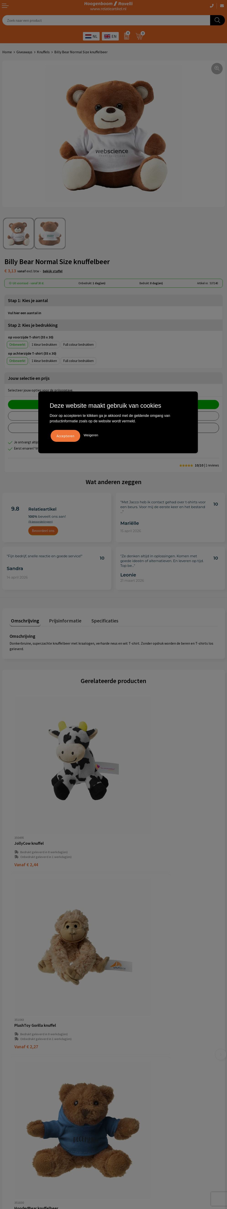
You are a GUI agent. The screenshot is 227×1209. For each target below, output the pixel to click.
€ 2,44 (26, 820)
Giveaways (24, 52)
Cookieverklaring (15, 1084)
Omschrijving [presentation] (24, 619)
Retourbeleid (126, 1041)
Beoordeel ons (43, 530)
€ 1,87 (26, 961)
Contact (122, 1020)
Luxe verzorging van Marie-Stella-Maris (146, 1111)
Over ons (122, 1006)
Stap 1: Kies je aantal (28, 300)
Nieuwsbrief (125, 1034)
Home (7, 52)
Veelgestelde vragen (131, 1013)
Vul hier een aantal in (24, 313)
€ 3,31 (130, 961)
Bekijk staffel (52, 271)
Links (120, 1027)
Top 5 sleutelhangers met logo (140, 1090)
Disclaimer (10, 1097)
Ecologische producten (134, 1104)
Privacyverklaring (15, 1090)
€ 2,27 (130, 820)
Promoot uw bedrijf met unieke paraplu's (148, 1097)
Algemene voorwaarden (20, 1077)
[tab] (24, 620)
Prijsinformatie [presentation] (61, 619)
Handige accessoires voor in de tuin (143, 1077)
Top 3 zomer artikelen (133, 1084)
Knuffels (43, 52)
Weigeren (91, 434)
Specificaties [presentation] (97, 619)
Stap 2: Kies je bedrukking (33, 325)
